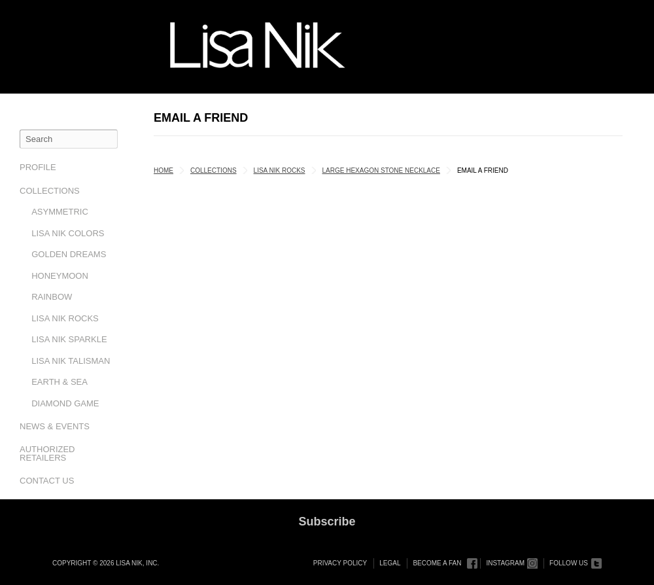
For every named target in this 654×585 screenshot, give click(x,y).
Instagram (505, 563)
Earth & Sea (59, 382)
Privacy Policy (340, 563)
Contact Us (47, 480)
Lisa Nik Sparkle (69, 339)
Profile (38, 167)
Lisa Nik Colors (67, 233)
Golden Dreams (68, 254)
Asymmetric (59, 211)
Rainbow (51, 296)
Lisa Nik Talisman (70, 361)
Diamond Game (65, 403)
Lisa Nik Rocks (65, 318)
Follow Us (568, 563)
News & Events (55, 426)
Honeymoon (59, 276)
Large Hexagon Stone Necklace (381, 170)
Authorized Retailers (47, 453)
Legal (389, 563)
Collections (50, 190)
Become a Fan (437, 563)
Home (163, 170)
